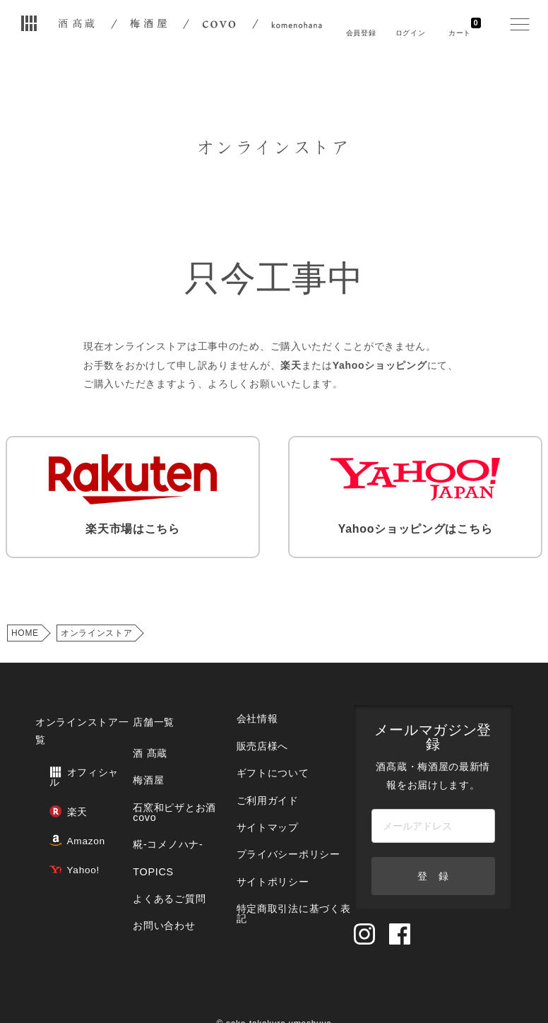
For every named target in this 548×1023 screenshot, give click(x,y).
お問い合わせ (160, 872)
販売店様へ (255, 726)
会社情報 (250, 705)
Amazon (62, 801)
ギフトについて (265, 748)
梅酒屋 (145, 756)
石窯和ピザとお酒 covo (169, 782)
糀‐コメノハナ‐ (163, 808)
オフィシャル (73, 755)
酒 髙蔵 (146, 735)
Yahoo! (59, 825)
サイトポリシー (265, 832)
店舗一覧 (150, 709)
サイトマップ (260, 790)
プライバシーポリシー (279, 811)
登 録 (428, 852)
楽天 (53, 778)
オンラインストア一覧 (78, 718)
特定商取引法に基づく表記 (284, 858)
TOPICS (149, 829)
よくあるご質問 (164, 851)
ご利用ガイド (260, 769)
